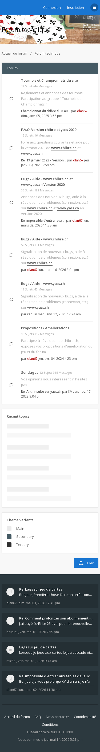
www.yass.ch (32, 153)
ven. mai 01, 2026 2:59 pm (39, 632)
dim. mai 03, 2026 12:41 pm (39, 603)
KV (70, 391)
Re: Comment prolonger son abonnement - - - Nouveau (56, 618)
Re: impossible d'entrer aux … (43, 220)
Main (20, 528)
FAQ (38, 717)
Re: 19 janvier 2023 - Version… (43, 160)
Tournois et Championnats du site (49, 80)
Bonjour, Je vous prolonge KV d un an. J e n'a (54, 681)
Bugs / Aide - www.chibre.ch (45, 239)
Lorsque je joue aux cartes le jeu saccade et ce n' (56, 652)
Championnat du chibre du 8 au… (45, 111)
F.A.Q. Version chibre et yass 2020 (48, 129)
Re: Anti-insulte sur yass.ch (41, 391)
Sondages (29, 372)
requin (32, 314)
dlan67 (82, 111)
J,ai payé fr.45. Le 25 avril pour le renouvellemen (56, 623)
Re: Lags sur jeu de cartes (40, 589)
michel (11, 661)
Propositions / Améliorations (45, 328)
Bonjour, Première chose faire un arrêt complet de (56, 594)
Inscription (75, 7)
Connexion (52, 7)
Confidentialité (85, 717)
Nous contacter (57, 717)
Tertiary (22, 544)
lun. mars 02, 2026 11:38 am (39, 689)
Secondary (25, 536)
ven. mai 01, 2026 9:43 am (37, 661)
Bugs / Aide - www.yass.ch (43, 283)
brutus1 (12, 632)
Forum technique (26, 29)
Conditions (50, 724)
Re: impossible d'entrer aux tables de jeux (54, 676)
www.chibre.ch (64, 147)
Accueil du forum (14, 53)
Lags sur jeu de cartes (37, 647)
